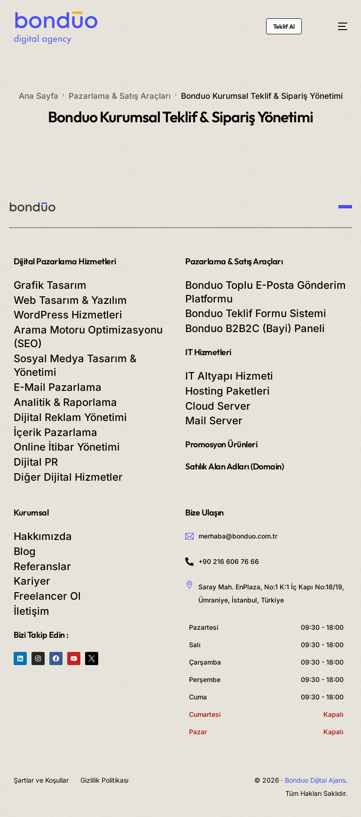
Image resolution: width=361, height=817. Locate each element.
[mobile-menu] (334, 26)
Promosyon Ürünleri (221, 444)
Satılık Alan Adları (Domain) (234, 466)
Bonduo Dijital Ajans (315, 780)
